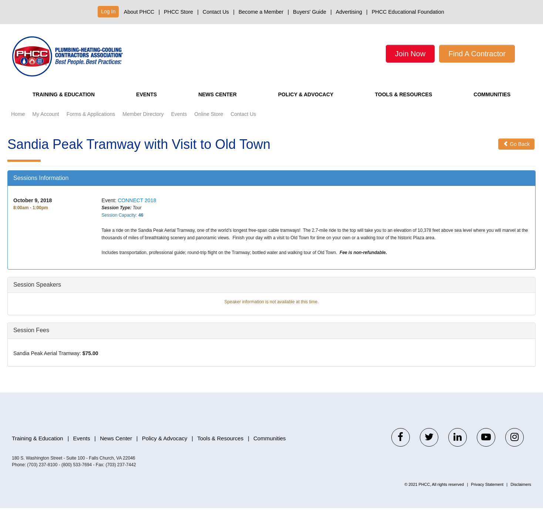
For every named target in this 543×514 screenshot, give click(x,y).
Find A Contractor (477, 54)
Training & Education (65, 100)
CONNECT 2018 (137, 207)
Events (147, 100)
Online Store (208, 120)
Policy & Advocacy (303, 100)
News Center (215, 100)
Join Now (410, 54)
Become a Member (261, 12)
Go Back (516, 150)
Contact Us (216, 12)
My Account (45, 120)
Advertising (349, 12)
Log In (108, 11)
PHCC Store (178, 12)
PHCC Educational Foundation (408, 12)
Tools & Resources (404, 100)
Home (18, 120)
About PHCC (139, 12)
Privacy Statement (487, 490)
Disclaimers (520, 490)
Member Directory (142, 120)
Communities (493, 100)
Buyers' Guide (309, 12)
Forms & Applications (91, 120)
